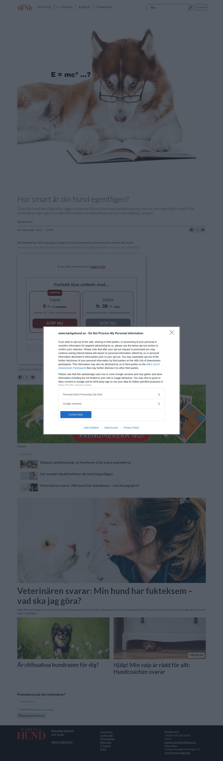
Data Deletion (91, 427)
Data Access (111, 427)
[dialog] (111, 381)
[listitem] (111, 394)
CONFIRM (77, 414)
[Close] (173, 333)
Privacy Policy (131, 427)
